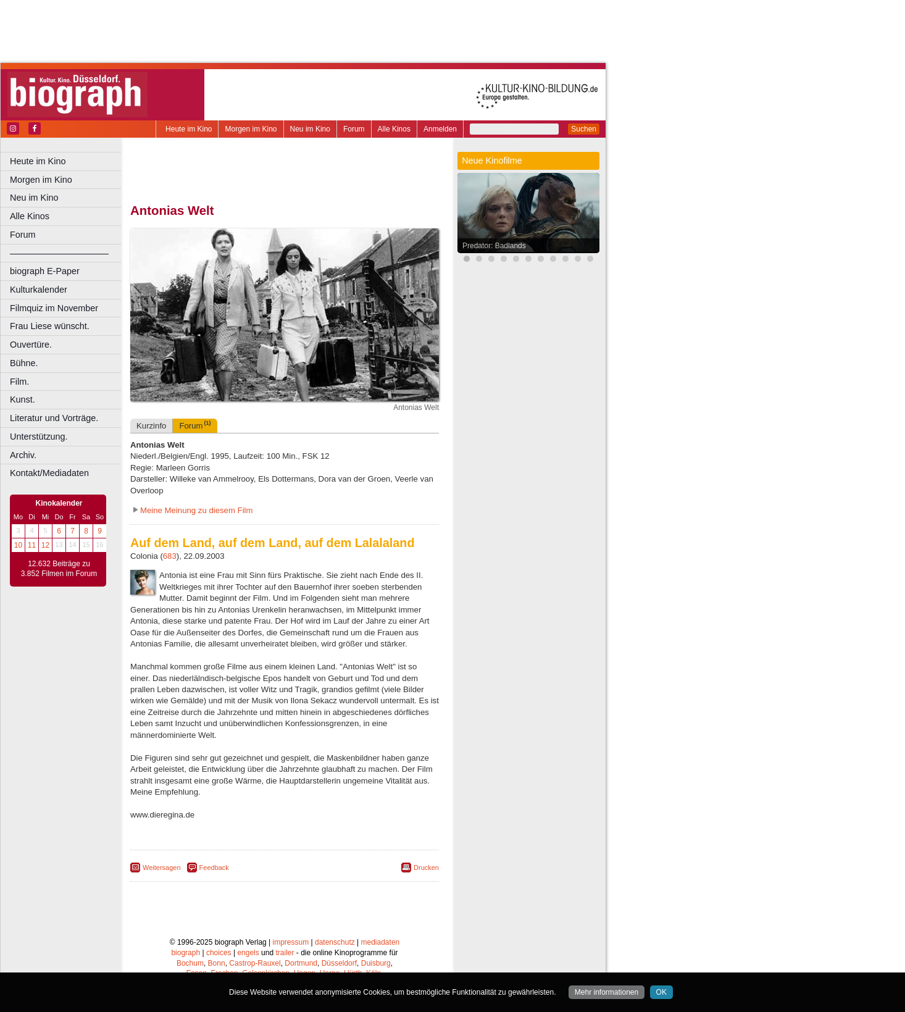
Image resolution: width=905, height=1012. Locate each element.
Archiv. (23, 455)
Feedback (214, 867)
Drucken (426, 867)
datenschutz (335, 942)
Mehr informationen (606, 992)
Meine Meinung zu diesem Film (196, 510)
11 (32, 545)
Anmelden (440, 129)
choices (218, 952)
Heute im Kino (188, 129)
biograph (185, 952)
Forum (354, 129)
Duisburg (376, 963)
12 (45, 545)
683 (170, 556)
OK (661, 992)
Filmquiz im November (54, 308)
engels (248, 952)
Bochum (190, 963)
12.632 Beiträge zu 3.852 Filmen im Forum (59, 568)
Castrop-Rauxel (254, 963)
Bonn (216, 963)
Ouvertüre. (31, 344)
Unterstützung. (39, 436)
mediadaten (380, 942)
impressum (291, 942)
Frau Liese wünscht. (50, 326)
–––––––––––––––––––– (59, 253)
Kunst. (22, 399)
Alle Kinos (394, 129)
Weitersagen (162, 867)
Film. (19, 382)
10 (18, 545)
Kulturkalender (38, 290)
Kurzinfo (151, 425)
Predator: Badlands (494, 245)
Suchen (583, 129)
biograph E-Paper (45, 271)
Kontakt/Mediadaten (49, 473)
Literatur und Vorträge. (54, 418)
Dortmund (301, 963)
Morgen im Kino (251, 129)
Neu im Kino (310, 129)
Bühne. (24, 363)
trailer (284, 952)
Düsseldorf (339, 963)
